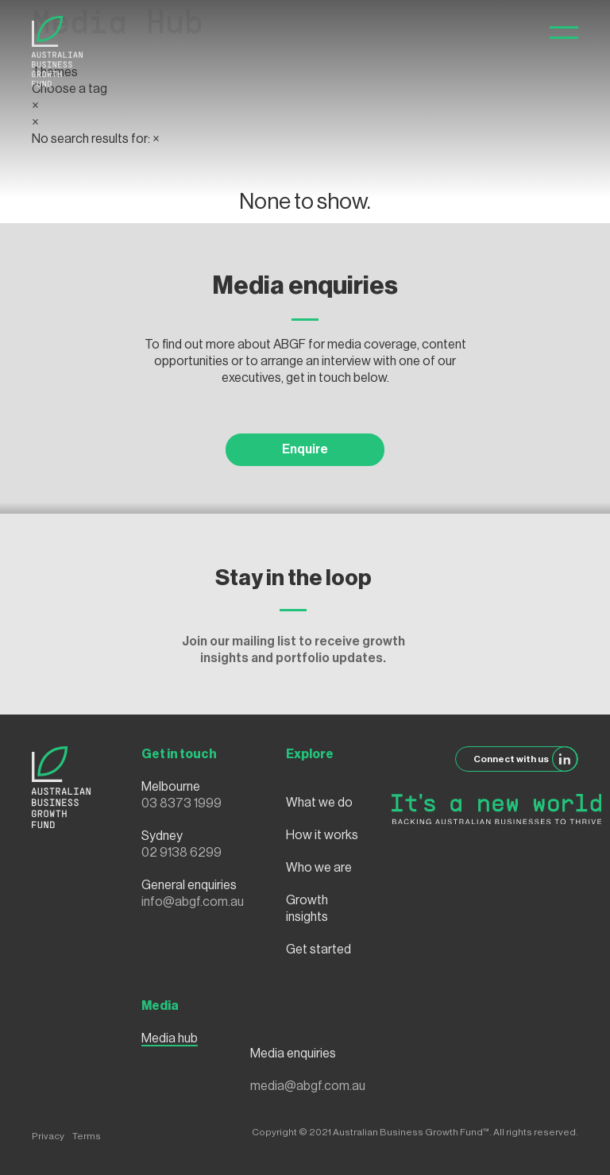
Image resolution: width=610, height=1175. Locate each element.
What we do (319, 802)
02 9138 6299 (181, 852)
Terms (86, 1136)
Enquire (305, 449)
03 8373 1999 (181, 803)
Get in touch (179, 754)
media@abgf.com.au (307, 1086)
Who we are (319, 867)
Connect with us (525, 759)
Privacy (48, 1136)
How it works (322, 835)
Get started (318, 949)
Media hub (169, 1038)
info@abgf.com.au (192, 902)
